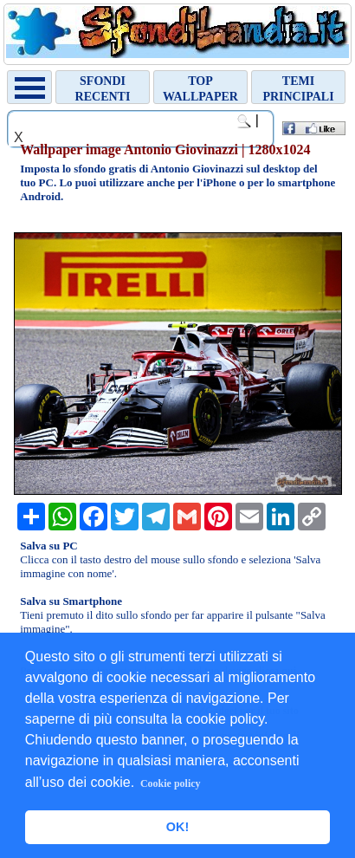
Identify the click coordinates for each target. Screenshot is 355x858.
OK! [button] (177, 827)
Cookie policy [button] (170, 783)
